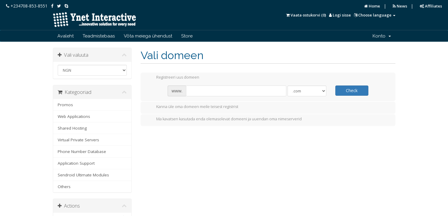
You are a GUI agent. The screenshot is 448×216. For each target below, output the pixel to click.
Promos (65, 104)
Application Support (76, 163)
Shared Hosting (72, 128)
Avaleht (65, 36)
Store (187, 36)
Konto (382, 36)
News (400, 6)
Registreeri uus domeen (173, 77)
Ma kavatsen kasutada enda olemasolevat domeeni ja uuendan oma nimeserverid (224, 119)
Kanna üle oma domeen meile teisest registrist (192, 107)
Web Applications (74, 116)
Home (372, 6)
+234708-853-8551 (26, 6)
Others (64, 186)
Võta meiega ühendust (148, 36)
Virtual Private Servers (78, 139)
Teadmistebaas (99, 36)
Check (352, 90)
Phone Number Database (82, 151)
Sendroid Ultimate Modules (83, 175)
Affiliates (431, 6)
